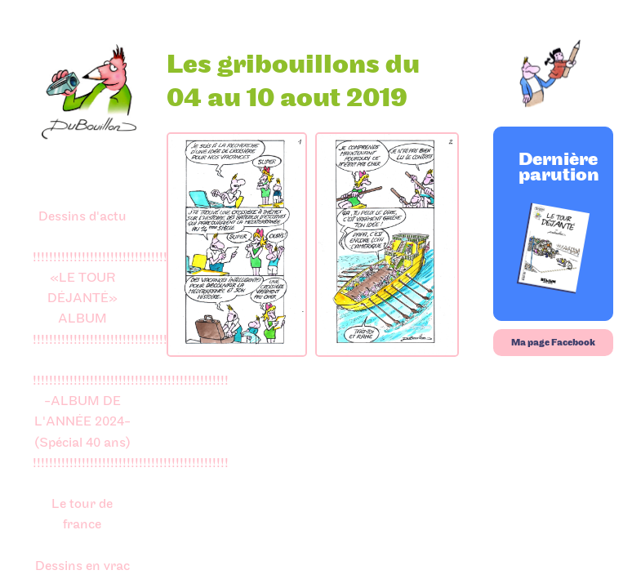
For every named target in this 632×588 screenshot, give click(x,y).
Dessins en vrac (82, 566)
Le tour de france (82, 514)
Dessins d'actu (82, 216)
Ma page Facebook (553, 342)
